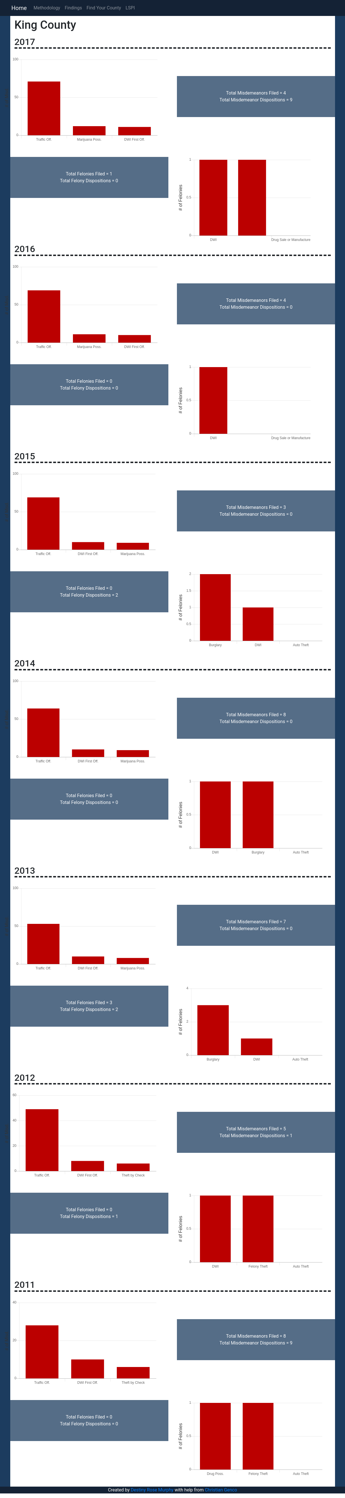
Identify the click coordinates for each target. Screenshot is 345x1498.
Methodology (47, 8)
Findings (73, 8)
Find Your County (104, 8)
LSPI (130, 8)
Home (19, 8)
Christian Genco (221, 1490)
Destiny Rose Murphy (152, 1490)
